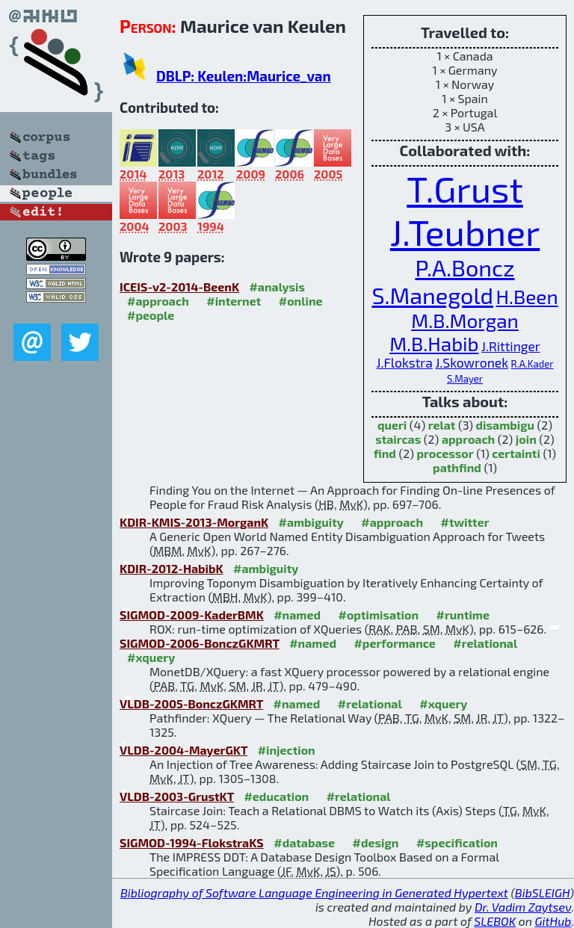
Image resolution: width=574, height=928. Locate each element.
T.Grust (464, 188)
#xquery (151, 657)
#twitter (465, 522)
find (385, 453)
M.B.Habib (433, 343)
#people (150, 315)
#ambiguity (310, 522)
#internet (233, 301)
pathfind (457, 467)
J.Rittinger (510, 346)
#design (376, 842)
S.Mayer (465, 379)
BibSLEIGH (542, 892)
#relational (485, 643)
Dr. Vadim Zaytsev (523, 907)
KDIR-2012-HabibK (171, 568)
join (526, 439)
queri (392, 425)
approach (468, 439)
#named (297, 614)
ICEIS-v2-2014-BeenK (179, 286)
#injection (286, 750)
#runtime (463, 614)
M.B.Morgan (464, 320)
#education (276, 796)
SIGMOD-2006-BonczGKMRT (200, 643)
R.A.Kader (532, 364)
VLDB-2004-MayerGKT (183, 750)
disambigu (505, 425)
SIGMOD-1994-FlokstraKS (192, 842)
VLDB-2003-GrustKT (177, 796)
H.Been (527, 296)
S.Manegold (432, 295)
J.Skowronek (471, 363)
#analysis (277, 286)
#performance (394, 643)
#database (304, 842)
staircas (398, 439)
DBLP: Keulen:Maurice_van (243, 75)
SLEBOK (495, 921)
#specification (457, 842)
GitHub (553, 921)
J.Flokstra (405, 363)
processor (445, 453)
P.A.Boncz (464, 267)
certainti (516, 453)
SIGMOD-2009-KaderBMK (192, 614)
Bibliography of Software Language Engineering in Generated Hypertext (314, 892)
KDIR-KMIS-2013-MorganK (194, 522)
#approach (158, 301)
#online (301, 301)
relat (442, 425)
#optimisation (378, 614)
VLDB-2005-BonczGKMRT (191, 703)
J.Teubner (465, 231)
